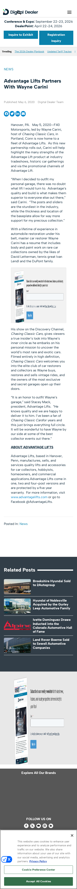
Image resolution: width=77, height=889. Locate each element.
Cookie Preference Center (38, 869)
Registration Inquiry (56, 38)
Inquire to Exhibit (20, 35)
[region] (38, 859)
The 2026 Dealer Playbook (29, 51)
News (8, 69)
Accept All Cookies (38, 881)
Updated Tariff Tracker (59, 51)
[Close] (72, 835)
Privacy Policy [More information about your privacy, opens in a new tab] (38, 861)
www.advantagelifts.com (29, 497)
